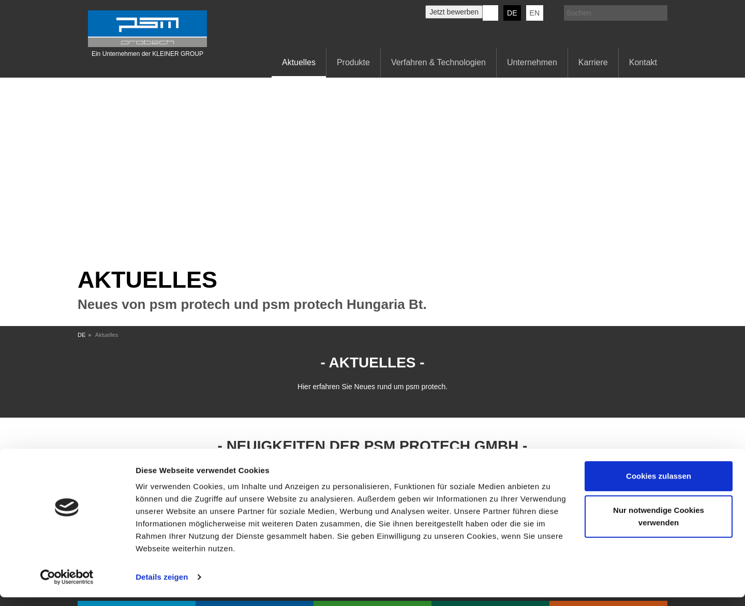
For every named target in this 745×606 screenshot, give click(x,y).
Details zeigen (162, 585)
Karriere (593, 62)
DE (512, 13)
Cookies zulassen (658, 484)
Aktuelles (299, 62)
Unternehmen (532, 62)
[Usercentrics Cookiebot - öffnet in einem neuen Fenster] (67, 586)
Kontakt (643, 62)
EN (535, 13)
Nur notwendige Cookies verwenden (658, 524)
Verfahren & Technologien (438, 62)
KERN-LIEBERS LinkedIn (490, 13)
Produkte (353, 62)
